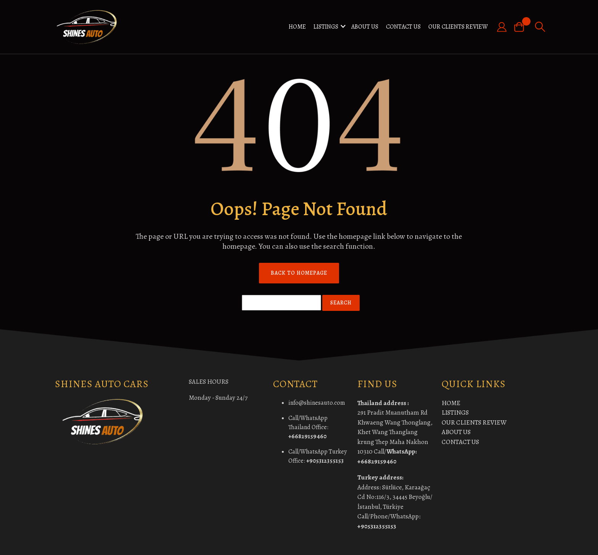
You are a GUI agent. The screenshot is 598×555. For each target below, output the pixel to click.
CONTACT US (403, 27)
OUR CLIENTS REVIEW (458, 27)
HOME (297, 27)
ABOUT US (364, 27)
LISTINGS (325, 27)
